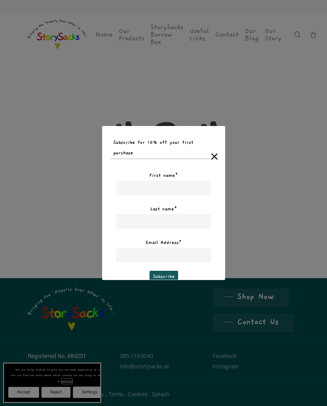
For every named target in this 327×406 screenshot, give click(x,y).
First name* (163, 175)
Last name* (163, 209)
